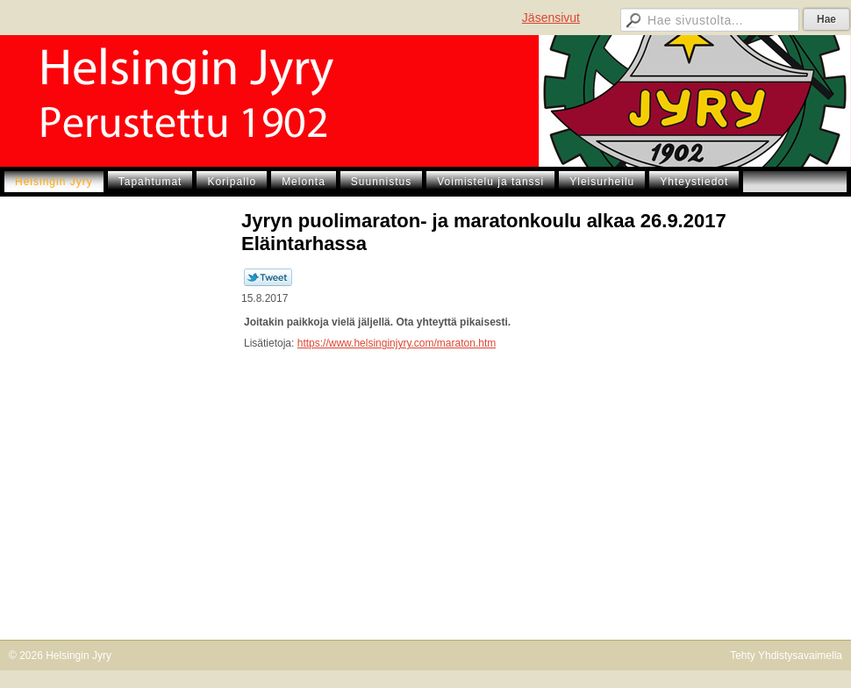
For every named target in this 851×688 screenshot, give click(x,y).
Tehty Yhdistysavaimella (786, 655)
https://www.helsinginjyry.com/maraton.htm (397, 343)
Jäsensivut (551, 18)
